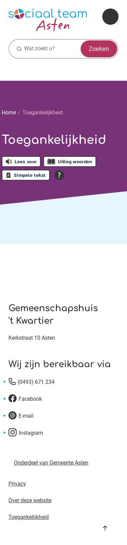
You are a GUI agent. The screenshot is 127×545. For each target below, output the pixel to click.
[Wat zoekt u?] (63, 49)
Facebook (30, 399)
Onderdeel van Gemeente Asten (51, 462)
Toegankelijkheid (42, 112)
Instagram (31, 433)
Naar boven (105, 528)
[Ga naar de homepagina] (47, 20)
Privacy (17, 484)
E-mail (26, 416)
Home (9, 112)
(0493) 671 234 (36, 382)
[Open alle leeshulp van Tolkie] (59, 175)
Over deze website (29, 500)
